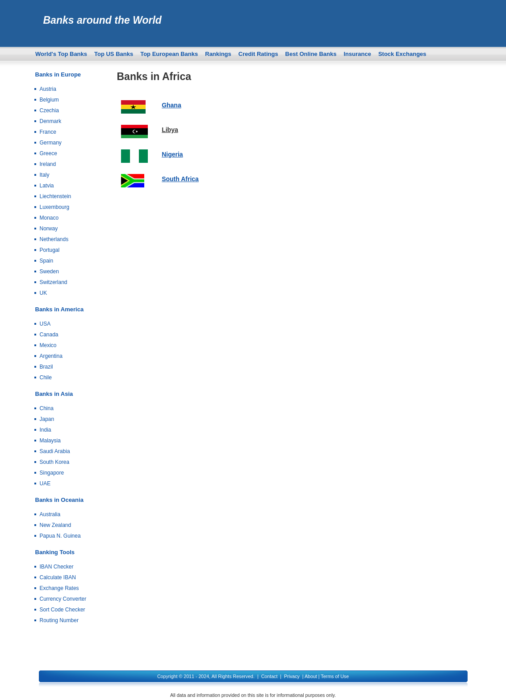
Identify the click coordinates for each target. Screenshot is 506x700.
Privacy (292, 676)
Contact (269, 676)
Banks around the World (102, 20)
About (311, 676)
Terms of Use (335, 676)
